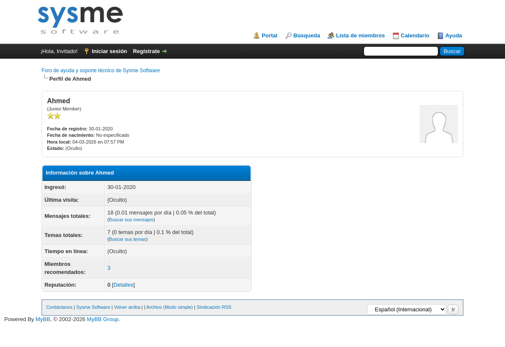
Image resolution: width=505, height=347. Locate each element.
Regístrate (146, 51)
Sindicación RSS (214, 307)
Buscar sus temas (127, 239)
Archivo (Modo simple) (170, 307)
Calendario (415, 35)
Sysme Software (93, 307)
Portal (269, 35)
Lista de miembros (360, 35)
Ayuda (454, 35)
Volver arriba (127, 307)
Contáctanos (59, 307)
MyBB (43, 319)
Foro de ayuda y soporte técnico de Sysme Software (101, 70)
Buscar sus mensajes (131, 219)
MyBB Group (102, 319)
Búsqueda (306, 35)
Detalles (123, 285)
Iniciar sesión (109, 51)
